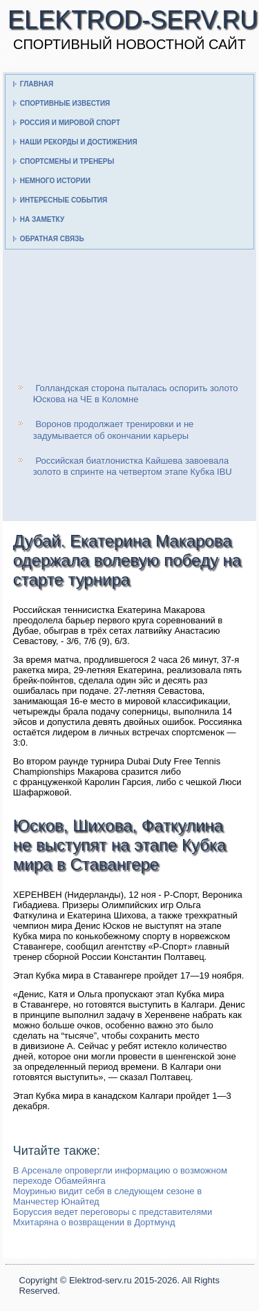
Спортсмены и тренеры (67, 161)
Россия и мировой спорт (70, 122)
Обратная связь (52, 239)
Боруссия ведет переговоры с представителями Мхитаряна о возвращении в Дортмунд (112, 1217)
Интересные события (63, 200)
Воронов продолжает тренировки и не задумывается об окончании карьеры (113, 429)
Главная (37, 84)
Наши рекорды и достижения (78, 142)
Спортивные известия (65, 103)
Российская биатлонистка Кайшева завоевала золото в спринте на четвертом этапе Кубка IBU (132, 466)
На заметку (42, 219)
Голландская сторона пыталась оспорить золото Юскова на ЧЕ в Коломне (135, 393)
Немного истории (55, 181)
